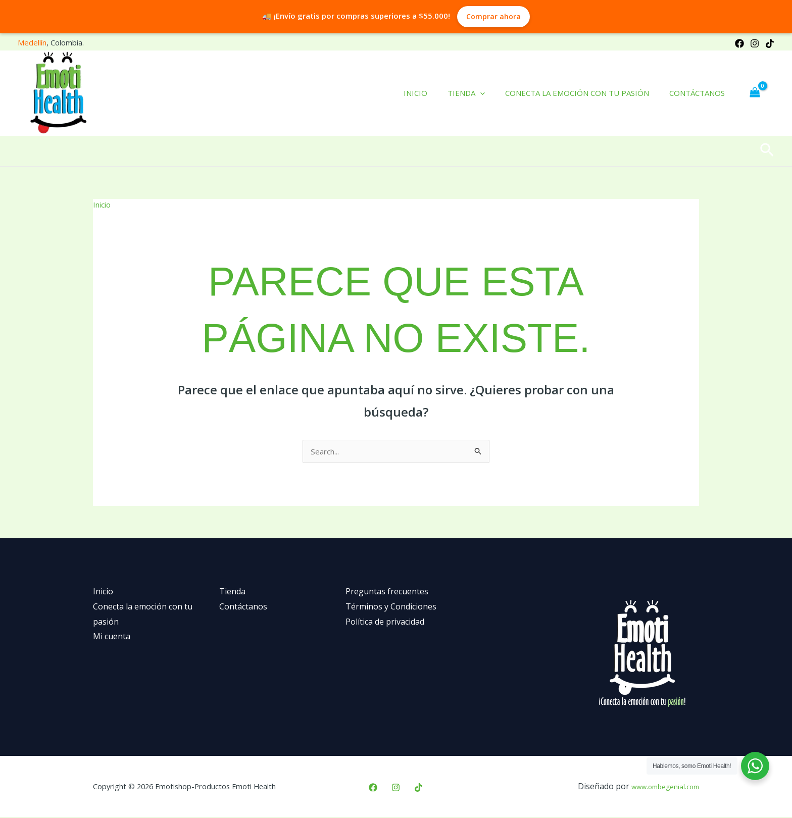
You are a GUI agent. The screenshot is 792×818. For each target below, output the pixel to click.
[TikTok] (769, 43)
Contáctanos (699, 93)
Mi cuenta (111, 637)
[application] (493, 93)
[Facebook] (739, 43)
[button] (767, 151)
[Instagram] (754, 43)
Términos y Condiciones (390, 607)
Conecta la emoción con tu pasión (585, 93)
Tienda (479, 93)
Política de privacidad (384, 622)
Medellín (32, 42)
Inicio (433, 93)
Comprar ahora (493, 16)
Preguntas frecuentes (386, 592)
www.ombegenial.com (658, 787)
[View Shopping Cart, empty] (754, 93)
